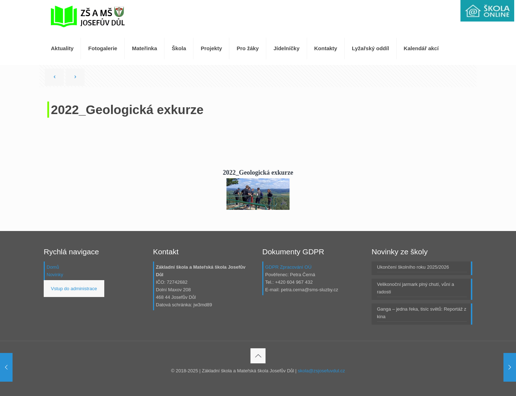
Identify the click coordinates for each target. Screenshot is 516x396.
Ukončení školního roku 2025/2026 (413, 267)
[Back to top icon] (258, 355)
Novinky (55, 274)
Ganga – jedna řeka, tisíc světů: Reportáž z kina (421, 312)
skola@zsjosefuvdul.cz (321, 370)
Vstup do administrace (74, 288)
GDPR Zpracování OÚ (288, 267)
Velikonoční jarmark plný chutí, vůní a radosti (415, 288)
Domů (53, 267)
